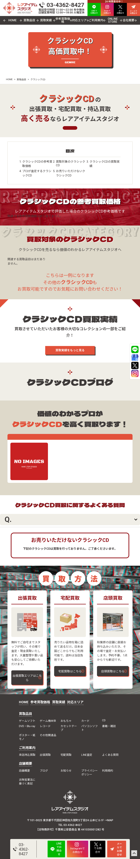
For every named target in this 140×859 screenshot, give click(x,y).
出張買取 (45, 755)
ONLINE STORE (113, 20)
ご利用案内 (96, 20)
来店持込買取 (27, 755)
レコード (45, 726)
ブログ (44, 770)
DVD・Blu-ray (27, 726)
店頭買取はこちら (113, 671)
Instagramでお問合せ (77, 848)
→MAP (108, 820)
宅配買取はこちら (70, 671)
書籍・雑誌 (109, 726)
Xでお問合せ (98, 847)
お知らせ (66, 770)
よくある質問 (110, 755)
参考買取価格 (62, 20)
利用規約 (107, 770)
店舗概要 (25, 763)
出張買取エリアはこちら (27, 678)
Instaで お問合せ (107, 9)
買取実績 (46, 20)
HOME (12, 20)
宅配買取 (66, 755)
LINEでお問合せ (56, 849)
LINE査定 (86, 755)
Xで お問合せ (120, 9)
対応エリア (79, 20)
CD (104, 720)
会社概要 (128, 20)
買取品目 (29, 20)
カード (85, 721)
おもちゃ (66, 721)
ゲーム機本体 (48, 721)
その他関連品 (48, 735)
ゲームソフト (27, 721)
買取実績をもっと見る (70, 350)
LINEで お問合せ (94, 9)
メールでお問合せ (116, 849)
